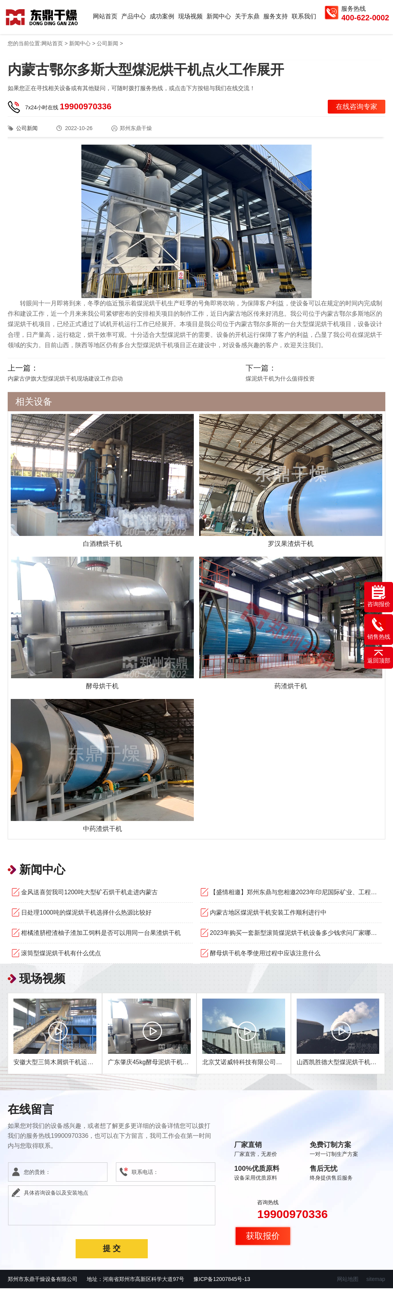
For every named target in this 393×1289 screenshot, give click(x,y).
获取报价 (263, 1236)
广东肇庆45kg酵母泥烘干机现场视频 (157, 1063)
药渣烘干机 (290, 687)
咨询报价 (378, 596)
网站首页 (105, 16)
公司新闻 (107, 44)
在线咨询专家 (356, 107)
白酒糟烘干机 (102, 544)
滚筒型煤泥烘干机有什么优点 (61, 954)
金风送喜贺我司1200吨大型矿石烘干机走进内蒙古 (89, 893)
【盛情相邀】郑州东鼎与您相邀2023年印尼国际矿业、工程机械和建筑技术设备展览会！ (295, 893)
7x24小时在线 (68, 107)
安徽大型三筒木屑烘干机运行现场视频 (65, 1063)
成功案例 (162, 16)
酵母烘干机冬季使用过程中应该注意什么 (265, 954)
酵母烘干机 (102, 687)
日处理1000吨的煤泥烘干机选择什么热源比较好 (86, 913)
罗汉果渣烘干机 (290, 544)
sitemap (375, 1280)
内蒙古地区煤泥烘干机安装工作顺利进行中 (268, 913)
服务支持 (275, 16)
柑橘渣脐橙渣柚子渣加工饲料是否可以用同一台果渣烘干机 (101, 933)
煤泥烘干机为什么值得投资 (280, 379)
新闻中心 (218, 16)
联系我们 (304, 16)
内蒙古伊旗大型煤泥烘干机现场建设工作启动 (65, 379)
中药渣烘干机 (102, 829)
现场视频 (190, 16)
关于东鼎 (247, 16)
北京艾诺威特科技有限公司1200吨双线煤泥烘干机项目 (276, 1063)
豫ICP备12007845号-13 (221, 1280)
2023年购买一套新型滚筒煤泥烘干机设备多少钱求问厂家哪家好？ (295, 933)
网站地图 (347, 1280)
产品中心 (133, 16)
